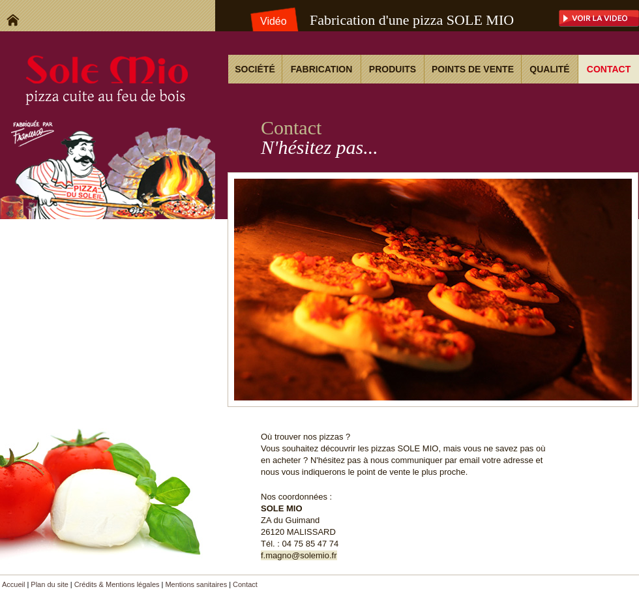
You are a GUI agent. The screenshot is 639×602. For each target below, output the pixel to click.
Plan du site (49, 584)
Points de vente (473, 69)
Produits (392, 69)
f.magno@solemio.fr (299, 555)
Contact (609, 69)
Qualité (549, 69)
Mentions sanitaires (196, 584)
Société (255, 69)
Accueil (13, 584)
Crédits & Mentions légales (117, 584)
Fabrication (322, 69)
